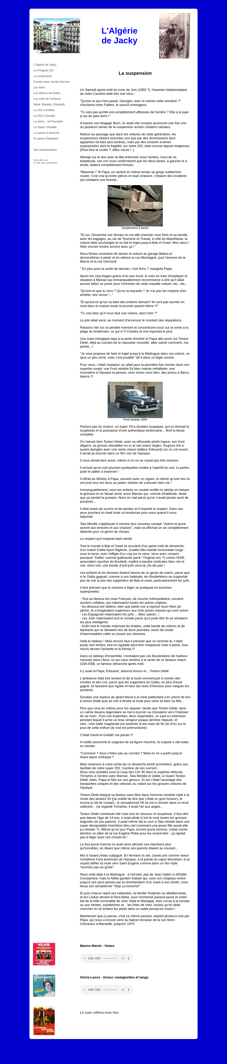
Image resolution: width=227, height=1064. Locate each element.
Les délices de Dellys (47, 93)
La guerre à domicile (46, 132)
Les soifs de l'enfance (47, 98)
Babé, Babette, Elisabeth (49, 104)
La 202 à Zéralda (44, 115)
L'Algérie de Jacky (45, 64)
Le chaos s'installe (45, 127)
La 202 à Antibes (44, 110)
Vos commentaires (45, 149)
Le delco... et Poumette (48, 121)
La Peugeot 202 (44, 70)
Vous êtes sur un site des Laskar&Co (45, 161)
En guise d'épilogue (46, 138)
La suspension (43, 76)
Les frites (39, 87)
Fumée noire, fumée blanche (52, 81)
